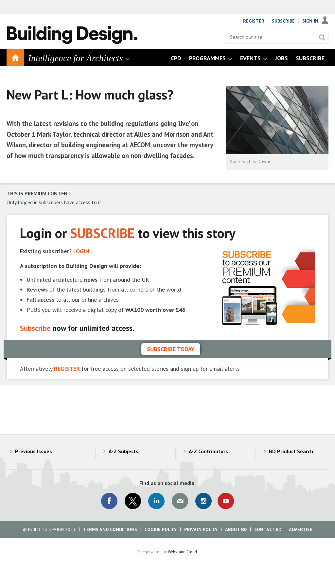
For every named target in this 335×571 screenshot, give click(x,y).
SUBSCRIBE (102, 232)
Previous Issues (33, 451)
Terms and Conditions (110, 529)
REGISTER (67, 368)
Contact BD (267, 529)
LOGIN (81, 251)
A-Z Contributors (208, 451)
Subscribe (283, 21)
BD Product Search (291, 451)
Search (322, 37)
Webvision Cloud (182, 551)
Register (253, 21)
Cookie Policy (161, 529)
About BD (236, 529)
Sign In (310, 21)
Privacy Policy (201, 529)
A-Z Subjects (123, 451)
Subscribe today (171, 349)
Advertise (300, 529)
